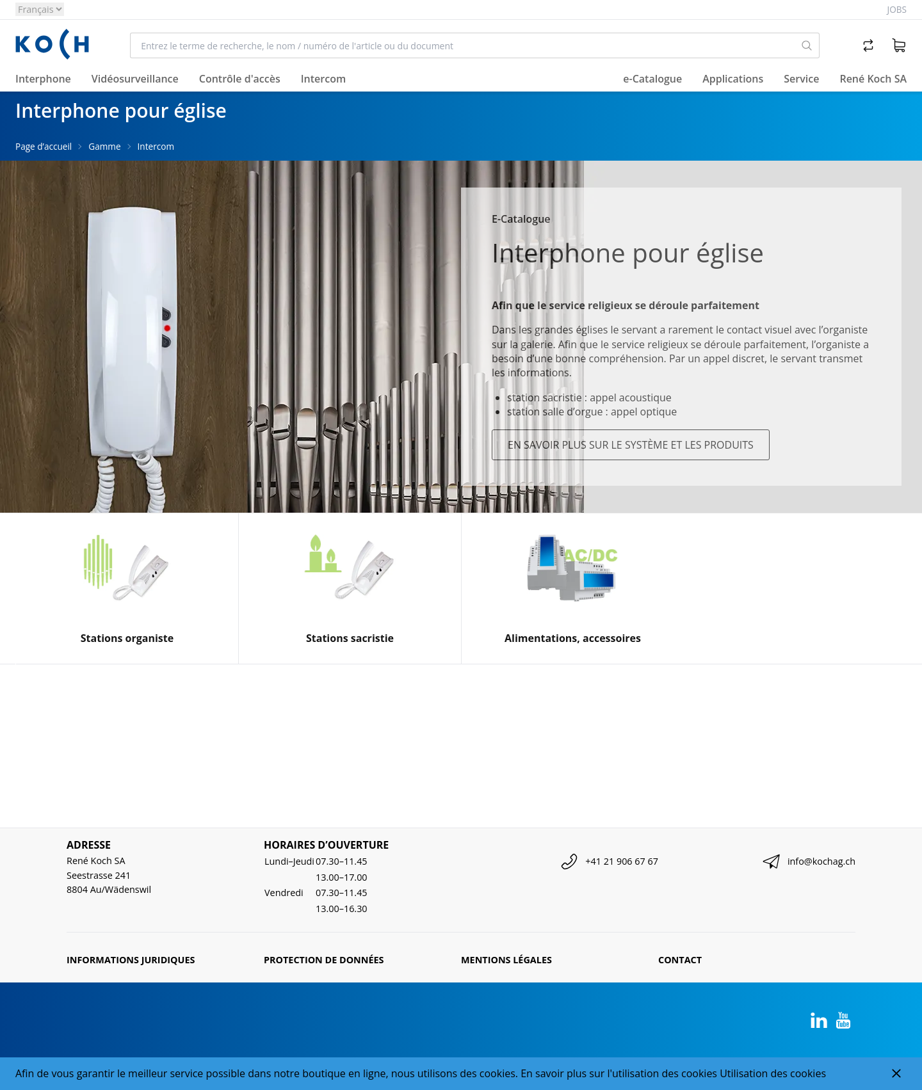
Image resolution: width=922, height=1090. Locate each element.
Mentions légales (506, 960)
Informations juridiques (131, 960)
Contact (680, 960)
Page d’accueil (43, 146)
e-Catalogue (652, 79)
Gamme (104, 146)
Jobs (897, 9)
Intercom (156, 146)
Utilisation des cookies (773, 1073)
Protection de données (324, 960)
